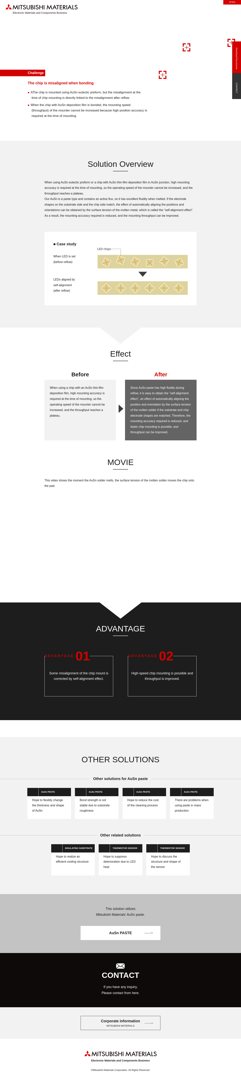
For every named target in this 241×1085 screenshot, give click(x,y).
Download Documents (236, 60)
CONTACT (236, 88)
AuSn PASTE (121, 944)
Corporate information (120, 1034)
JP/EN (232, 2)
